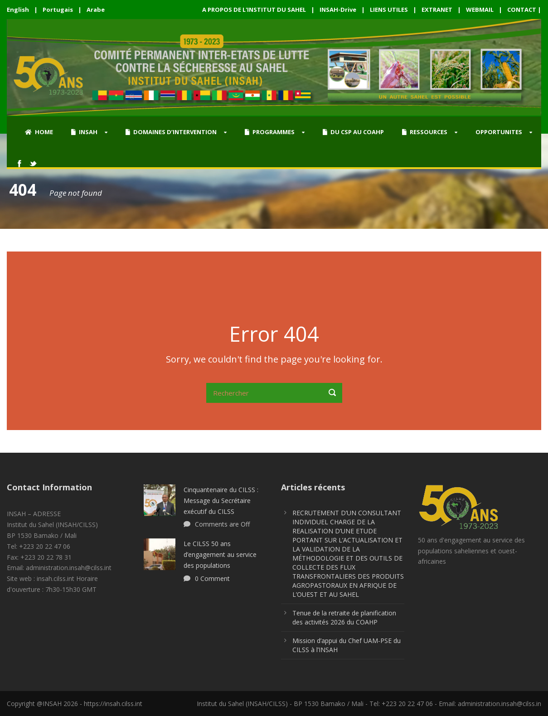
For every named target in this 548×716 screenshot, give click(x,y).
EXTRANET (437, 9)
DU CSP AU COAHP (353, 132)
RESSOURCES (424, 132)
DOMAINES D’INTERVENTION (171, 132)
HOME (39, 132)
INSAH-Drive (338, 9)
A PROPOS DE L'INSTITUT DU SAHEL (254, 9)
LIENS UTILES (389, 9)
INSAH (84, 132)
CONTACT (521, 9)
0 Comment (212, 578)
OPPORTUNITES (498, 132)
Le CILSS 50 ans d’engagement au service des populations (220, 554)
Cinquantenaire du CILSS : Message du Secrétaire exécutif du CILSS (221, 500)
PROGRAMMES (270, 132)
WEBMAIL (480, 9)
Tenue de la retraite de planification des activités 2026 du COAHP (344, 617)
